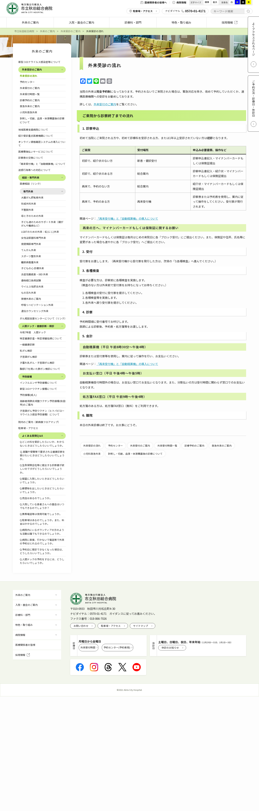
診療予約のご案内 (30, 100)
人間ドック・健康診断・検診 (38, 326)
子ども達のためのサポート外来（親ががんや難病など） (42, 223)
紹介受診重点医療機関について (35, 135)
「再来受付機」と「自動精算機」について (41, 164)
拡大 (215, 2)
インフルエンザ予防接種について (39, 382)
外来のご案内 (30, 22)
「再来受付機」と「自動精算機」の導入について (127, 218)
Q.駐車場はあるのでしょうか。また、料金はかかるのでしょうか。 (42, 521)
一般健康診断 (27, 344)
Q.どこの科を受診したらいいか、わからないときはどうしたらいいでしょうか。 (42, 443)
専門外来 (28, 191)
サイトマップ (140, 625)
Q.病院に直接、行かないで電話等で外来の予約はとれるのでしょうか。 (42, 541)
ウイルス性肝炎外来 (32, 286)
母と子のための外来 (32, 216)
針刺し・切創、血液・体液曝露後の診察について (42, 120)
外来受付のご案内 (30, 88)
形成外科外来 (28, 203)
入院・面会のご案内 (81, 22)
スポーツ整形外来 (31, 256)
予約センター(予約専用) (117, 647)
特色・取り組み (181, 22)
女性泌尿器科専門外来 (33, 238)
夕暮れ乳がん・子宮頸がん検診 (37, 362)
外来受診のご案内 (32, 69)
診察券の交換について (30, 157)
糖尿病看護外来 (29, 262)
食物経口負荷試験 (31, 280)
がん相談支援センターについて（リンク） (43, 318)
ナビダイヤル (185, 11)
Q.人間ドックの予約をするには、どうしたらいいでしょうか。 (42, 561)
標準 (207, 2)
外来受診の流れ (28, 75)
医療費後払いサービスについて (35, 151)
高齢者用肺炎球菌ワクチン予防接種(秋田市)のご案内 (42, 402)
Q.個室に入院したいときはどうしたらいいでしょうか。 (42, 480)
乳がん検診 (26, 350)
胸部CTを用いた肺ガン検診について (40, 368)
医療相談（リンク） (31, 183)
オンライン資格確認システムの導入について (41, 143)
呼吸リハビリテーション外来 (37, 305)
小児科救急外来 (28, 112)
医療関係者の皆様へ (153, 2)
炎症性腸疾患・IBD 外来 (34, 274)
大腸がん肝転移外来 (32, 197)
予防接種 (27, 376)
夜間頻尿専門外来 (31, 244)
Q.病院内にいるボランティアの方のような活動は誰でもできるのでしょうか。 (42, 531)
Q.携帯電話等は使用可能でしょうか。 (41, 514)
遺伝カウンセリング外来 (34, 311)
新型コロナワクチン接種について (39, 388)
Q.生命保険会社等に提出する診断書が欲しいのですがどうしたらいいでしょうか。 (42, 468)
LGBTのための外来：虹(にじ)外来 (40, 231)
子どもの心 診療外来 (32, 268)
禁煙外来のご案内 (31, 298)
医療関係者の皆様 (25, 644)
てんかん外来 (28, 250)
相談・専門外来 (30, 177)
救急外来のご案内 (30, 106)
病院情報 (179, 2)
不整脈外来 (27, 209)
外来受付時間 (87, 647)
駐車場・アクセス (143, 11)
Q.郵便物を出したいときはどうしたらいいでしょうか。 (42, 490)
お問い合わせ (81, 625)
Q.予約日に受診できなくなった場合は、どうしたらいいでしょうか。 (42, 551)
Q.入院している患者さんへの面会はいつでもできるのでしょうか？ (42, 506)
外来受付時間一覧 (30, 94)
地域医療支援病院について (33, 129)
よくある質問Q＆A (32, 435)
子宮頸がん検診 (28, 356)
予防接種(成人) (28, 395)
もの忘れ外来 (28, 292)
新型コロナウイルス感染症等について (39, 62)
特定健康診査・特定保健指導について (41, 338)
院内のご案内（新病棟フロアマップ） (39, 422)
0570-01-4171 (98, 613)
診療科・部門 (133, 22)
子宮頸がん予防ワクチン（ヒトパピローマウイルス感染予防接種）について (42, 412)
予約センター (27, 82)
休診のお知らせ (170, 647)
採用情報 (229, 22)
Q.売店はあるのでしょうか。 (36, 498)
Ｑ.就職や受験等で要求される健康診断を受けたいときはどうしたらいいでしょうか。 (42, 455)
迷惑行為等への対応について (34, 170)
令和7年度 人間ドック (33, 332)
